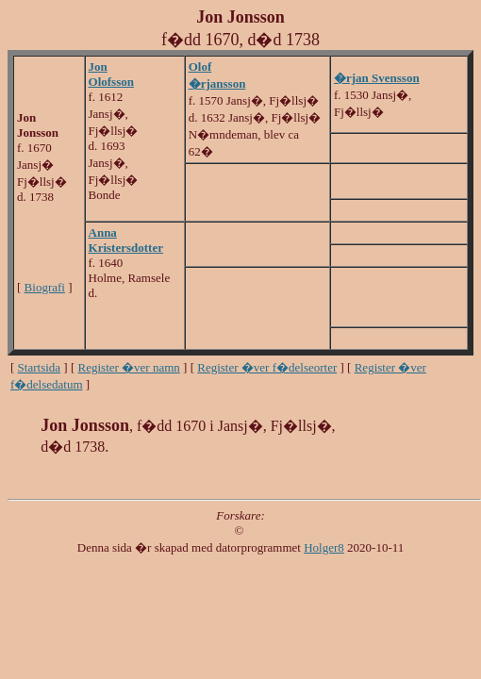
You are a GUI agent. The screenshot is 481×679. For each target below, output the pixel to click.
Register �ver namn (129, 367)
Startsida (39, 367)
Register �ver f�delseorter (267, 367)
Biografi (45, 287)
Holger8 (324, 547)
